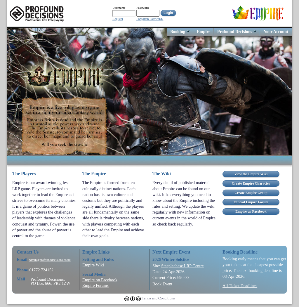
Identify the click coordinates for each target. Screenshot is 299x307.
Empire (203, 31)
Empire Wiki (93, 265)
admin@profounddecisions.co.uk (50, 259)
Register (117, 18)
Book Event (162, 284)
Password (142, 7)
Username (119, 7)
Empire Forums (95, 285)
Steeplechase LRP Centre (182, 265)
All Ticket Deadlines (239, 285)
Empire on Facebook (99, 280)
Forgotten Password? (149, 18)
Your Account (276, 31)
